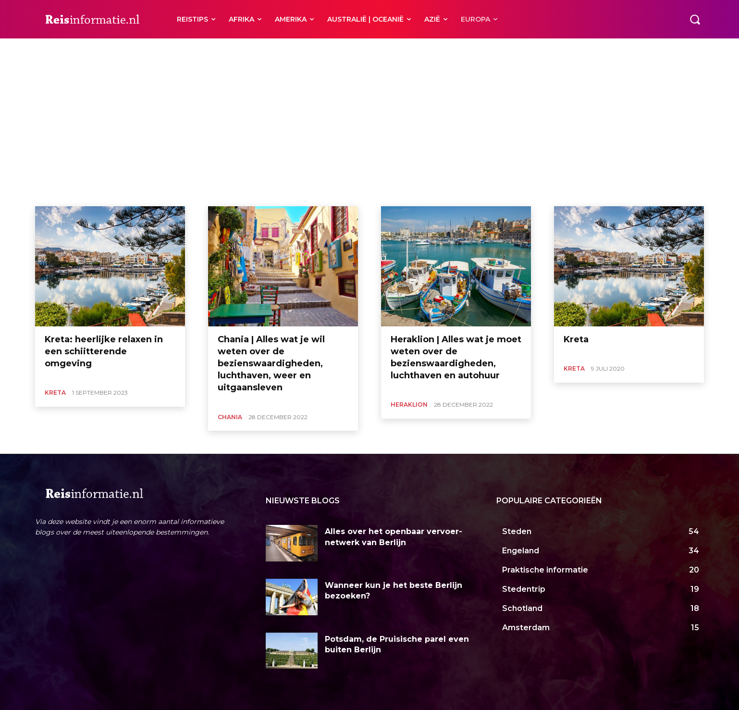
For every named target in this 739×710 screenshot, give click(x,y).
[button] (695, 19)
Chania (55, 50)
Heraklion (86, 50)
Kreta (55, 392)
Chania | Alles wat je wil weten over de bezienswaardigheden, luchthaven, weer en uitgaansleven (271, 363)
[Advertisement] (369, 134)
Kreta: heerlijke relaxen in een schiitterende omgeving (104, 351)
